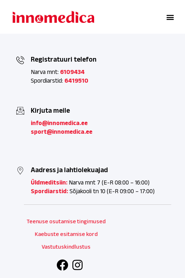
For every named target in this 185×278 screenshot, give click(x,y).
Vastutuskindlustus (66, 247)
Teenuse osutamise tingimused (66, 221)
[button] (170, 17)
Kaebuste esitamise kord (66, 234)
